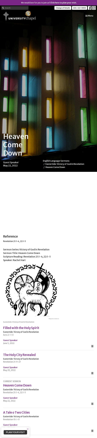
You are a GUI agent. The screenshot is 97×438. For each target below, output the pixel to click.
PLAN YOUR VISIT (15, 432)
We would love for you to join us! (49, 3)
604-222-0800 (79, 8)
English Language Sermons (56, 161)
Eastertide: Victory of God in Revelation (64, 164)
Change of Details (63, 8)
